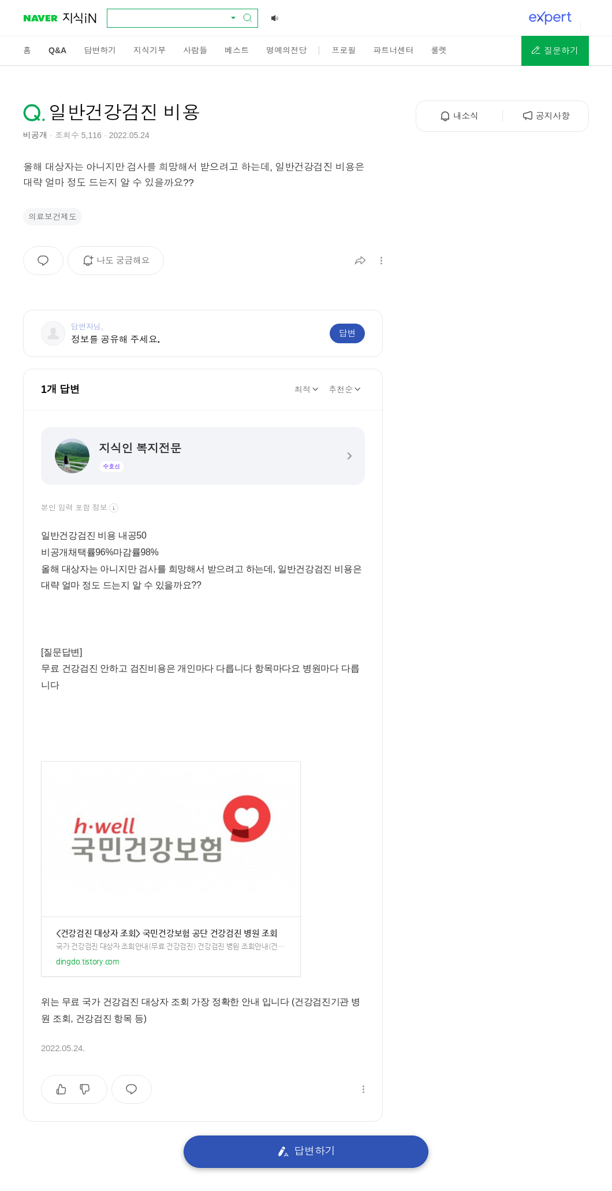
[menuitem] (27, 50)
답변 (347, 333)
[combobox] (175, 18)
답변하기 (306, 1151)
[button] (555, 51)
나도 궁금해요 (120, 264)
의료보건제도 (52, 216)
